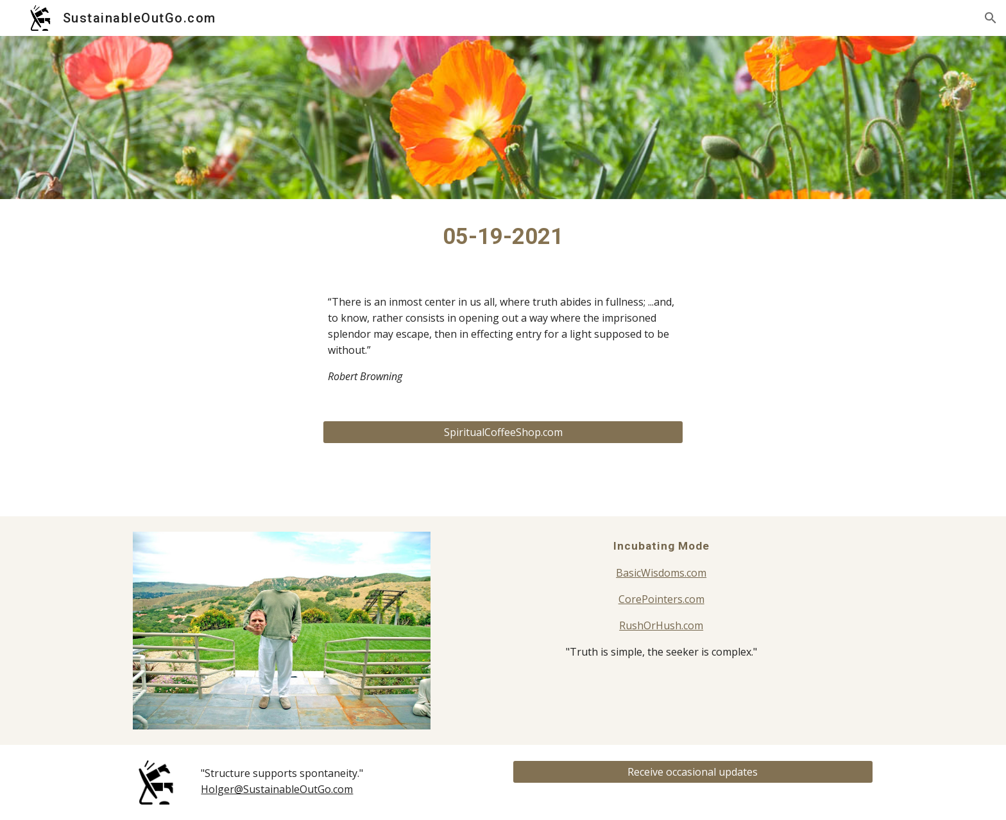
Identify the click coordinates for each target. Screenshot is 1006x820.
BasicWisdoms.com (661, 573)
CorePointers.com (661, 599)
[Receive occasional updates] (693, 772)
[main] (503, 236)
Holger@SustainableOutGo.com (277, 789)
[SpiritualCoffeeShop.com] (503, 432)
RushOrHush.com (661, 625)
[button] (990, 18)
